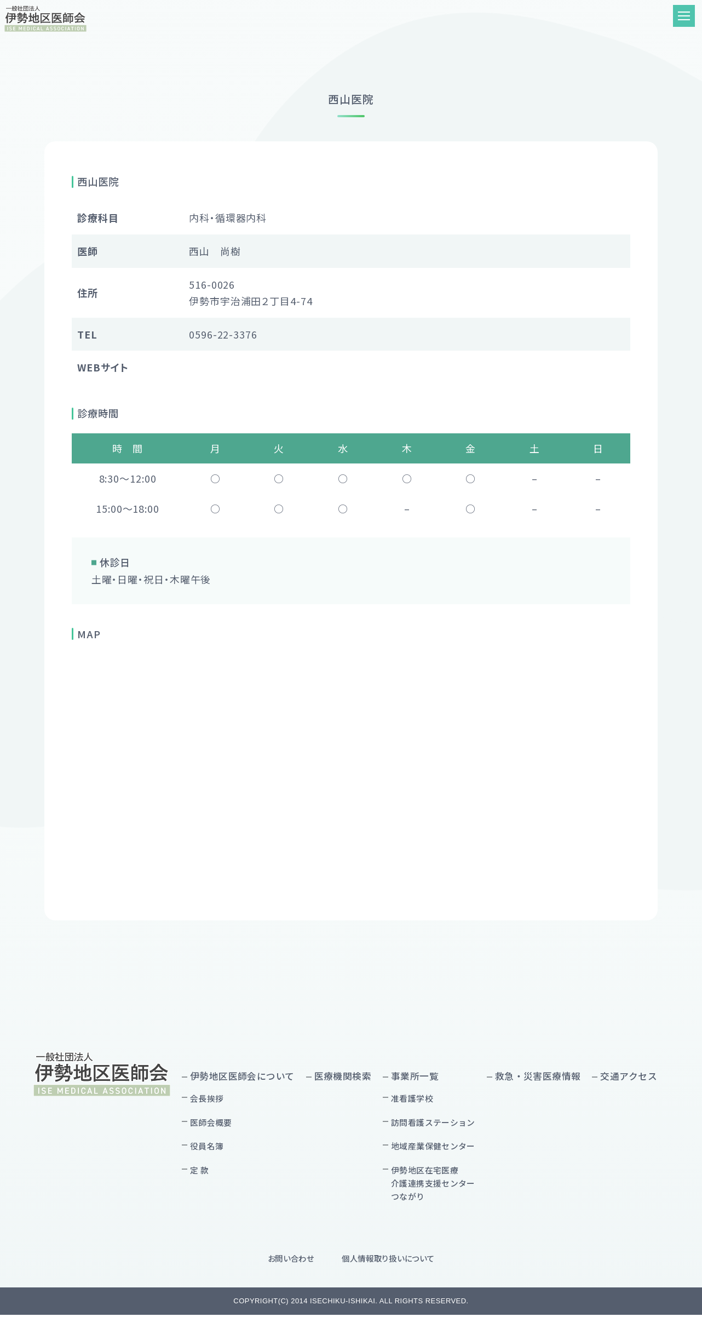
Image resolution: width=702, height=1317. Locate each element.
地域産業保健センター (433, 1147)
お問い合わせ (291, 1260)
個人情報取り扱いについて (388, 1260)
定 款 (199, 1171)
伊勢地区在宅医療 (433, 1185)
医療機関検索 (343, 1076)
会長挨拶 (207, 1098)
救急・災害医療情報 (538, 1076)
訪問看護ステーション (433, 1122)
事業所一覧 (415, 1076)
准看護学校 (412, 1098)
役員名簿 (207, 1147)
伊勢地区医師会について (242, 1076)
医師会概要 (211, 1122)
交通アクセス (628, 1076)
